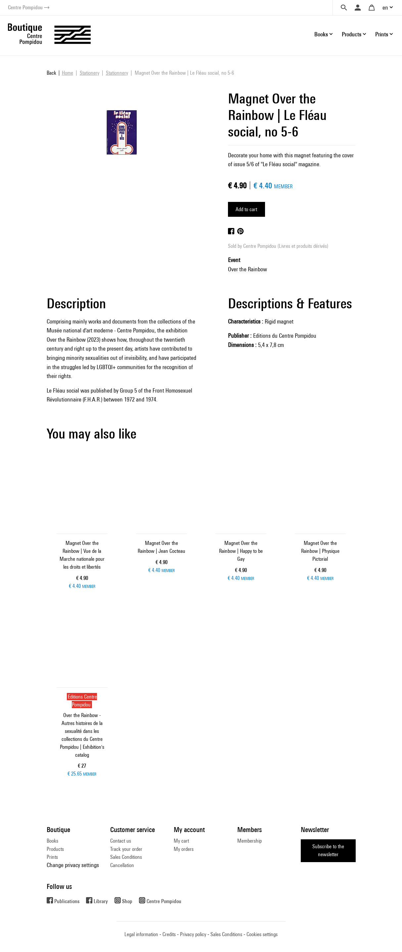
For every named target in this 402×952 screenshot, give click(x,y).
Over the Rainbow (247, 269)
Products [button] (351, 34)
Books (52, 841)
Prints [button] (381, 34)
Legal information (141, 934)
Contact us (120, 841)
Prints (52, 857)
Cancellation (122, 865)
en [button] (385, 7)
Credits (169, 934)
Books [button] (321, 34)
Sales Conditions (126, 857)
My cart (181, 841)
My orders (184, 849)
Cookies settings (262, 934)
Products (55, 849)
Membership (249, 841)
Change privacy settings (73, 864)
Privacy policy (193, 934)
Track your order (126, 849)
